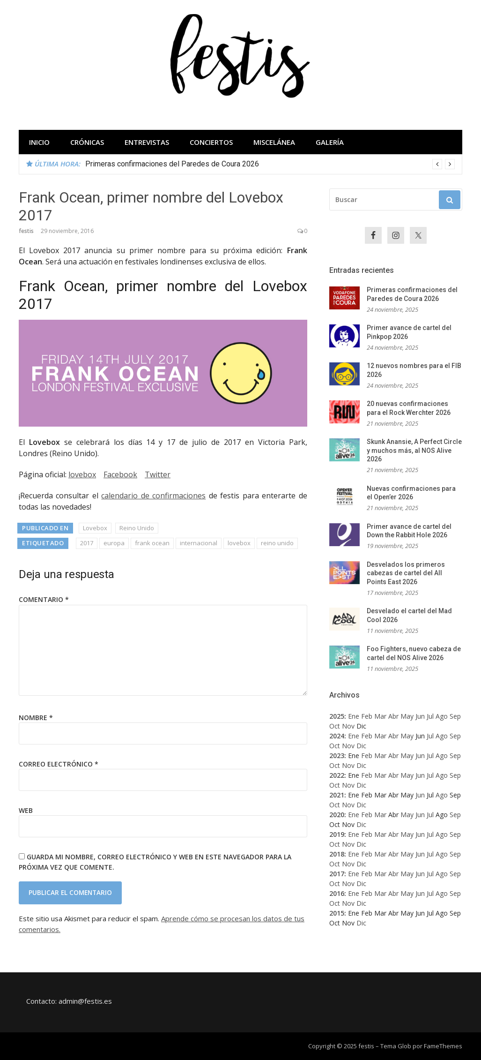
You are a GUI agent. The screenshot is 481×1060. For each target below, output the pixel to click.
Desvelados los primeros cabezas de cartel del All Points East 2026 (406, 573)
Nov (348, 726)
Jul (430, 716)
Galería (330, 142)
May (407, 716)
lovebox (82, 474)
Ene (353, 716)
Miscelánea (274, 142)
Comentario (44, 599)
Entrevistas (147, 142)
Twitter (157, 474)
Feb (366, 716)
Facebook (120, 474)
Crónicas (87, 142)
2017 (86, 543)
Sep (455, 716)
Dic (361, 745)
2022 (336, 775)
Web (26, 810)
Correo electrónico (58, 763)
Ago (442, 716)
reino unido (277, 543)
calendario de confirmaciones (153, 495)
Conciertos (211, 142)
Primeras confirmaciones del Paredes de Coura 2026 (172, 163)
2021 (336, 794)
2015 (336, 913)
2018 (336, 854)
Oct (334, 726)
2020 (336, 814)
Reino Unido (136, 528)
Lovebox (95, 528)
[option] (270, 164)
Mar (380, 716)
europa (114, 543)
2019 (336, 834)
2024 (336, 735)
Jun (420, 716)
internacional (198, 543)
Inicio (39, 142)
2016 (336, 893)
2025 (336, 716)
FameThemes (443, 1046)
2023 (336, 755)
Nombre (36, 717)
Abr (393, 716)
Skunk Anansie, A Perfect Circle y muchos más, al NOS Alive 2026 (414, 450)
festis (26, 231)
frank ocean (152, 543)
